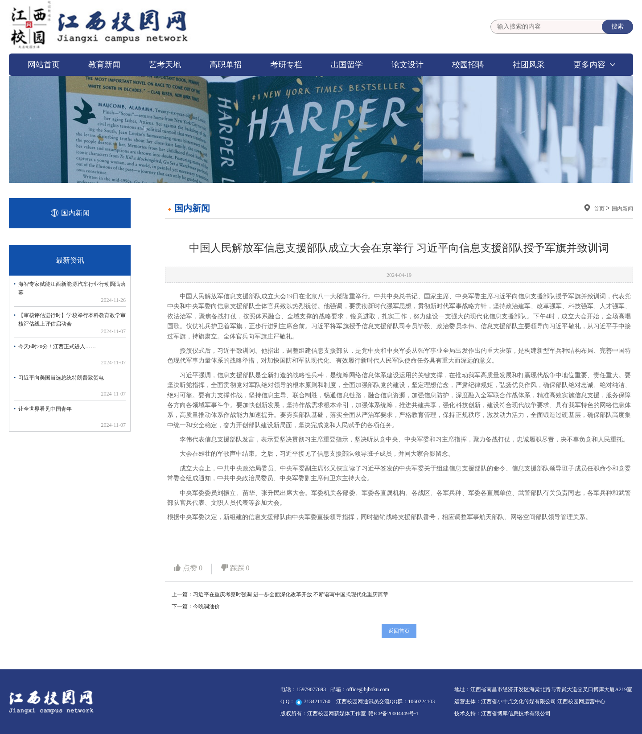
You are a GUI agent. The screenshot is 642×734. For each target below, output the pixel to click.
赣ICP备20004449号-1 (393, 713)
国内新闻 (622, 209)
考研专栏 (286, 64)
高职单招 (226, 64)
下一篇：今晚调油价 (196, 606)
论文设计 (407, 64)
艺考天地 (165, 64)
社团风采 (529, 64)
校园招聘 (468, 64)
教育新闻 (104, 64)
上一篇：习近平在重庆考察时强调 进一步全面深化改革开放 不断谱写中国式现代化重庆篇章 (280, 594)
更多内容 (589, 64)
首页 (600, 209)
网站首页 (44, 64)
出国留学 (347, 64)
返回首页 (399, 631)
